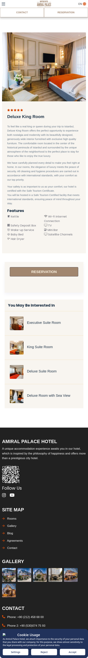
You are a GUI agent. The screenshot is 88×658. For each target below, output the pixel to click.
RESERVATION (66, 12)
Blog (7, 533)
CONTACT (22, 12)
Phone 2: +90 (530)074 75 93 (26, 625)
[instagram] (4, 495)
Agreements (12, 540)
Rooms (9, 518)
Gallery (9, 526)
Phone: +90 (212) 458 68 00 (25, 617)
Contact (9, 548)
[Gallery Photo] (9, 575)
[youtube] (12, 495)
